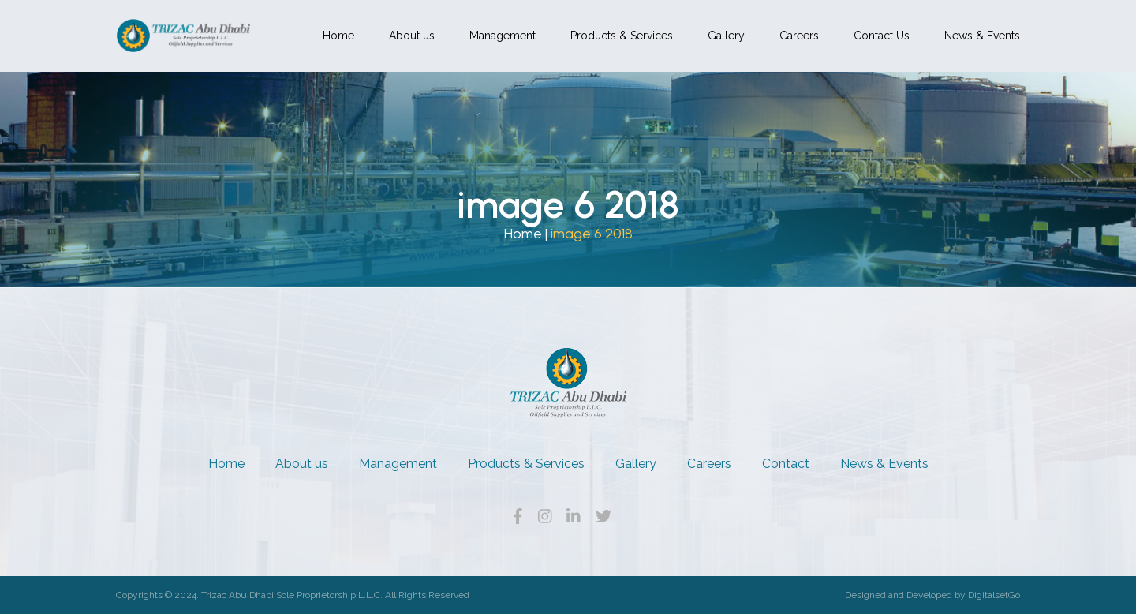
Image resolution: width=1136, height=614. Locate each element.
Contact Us (882, 35)
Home (338, 35)
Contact (785, 463)
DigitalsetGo (994, 595)
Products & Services (621, 35)
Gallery (726, 35)
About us (412, 35)
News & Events (982, 35)
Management (502, 35)
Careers (799, 35)
